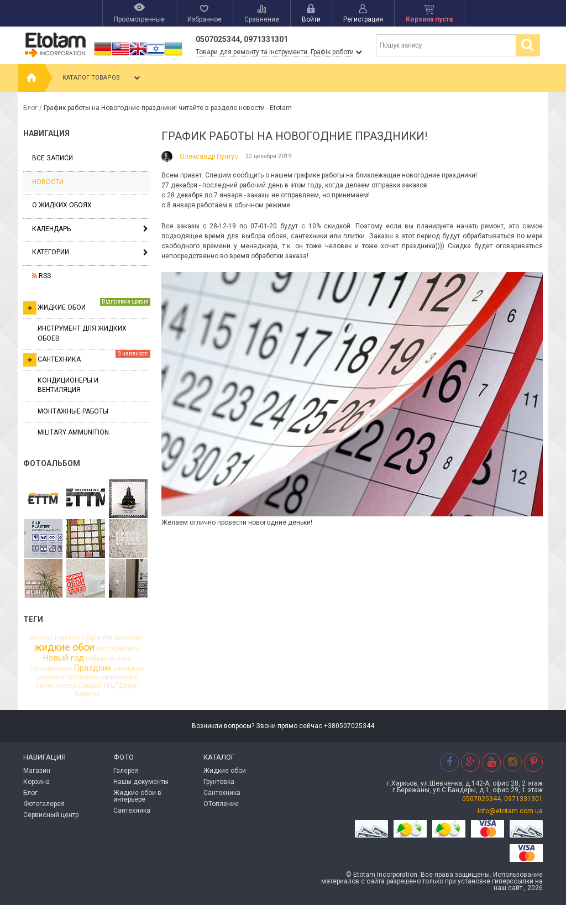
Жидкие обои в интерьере (137, 796)
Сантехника (86, 358)
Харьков (87, 693)
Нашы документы (141, 782)
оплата (120, 658)
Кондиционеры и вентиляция (68, 385)
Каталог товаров (102, 77)
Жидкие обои (86, 306)
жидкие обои (64, 647)
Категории (50, 252)
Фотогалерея (44, 804)
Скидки (89, 685)
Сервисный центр (50, 815)
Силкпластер (55, 685)
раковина (128, 668)
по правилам (51, 668)
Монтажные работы (73, 411)
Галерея (126, 771)
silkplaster (97, 637)
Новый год (63, 658)
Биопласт (129, 637)
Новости (48, 182)
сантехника (119, 677)
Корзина (36, 782)
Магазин (36, 771)
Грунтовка (218, 782)
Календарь (51, 229)
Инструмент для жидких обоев (82, 333)
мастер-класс (117, 648)
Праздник (93, 668)
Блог (30, 108)
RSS (41, 276)
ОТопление (221, 804)
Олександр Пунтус (209, 156)
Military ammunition (73, 432)
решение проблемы (68, 677)
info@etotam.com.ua (510, 811)
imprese (67, 637)
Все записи (52, 158)
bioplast (41, 637)
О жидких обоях (62, 205)
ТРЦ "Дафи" (121, 685)
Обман (96, 658)
